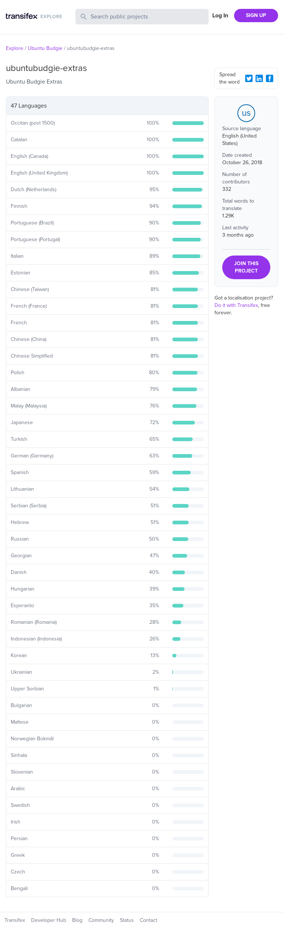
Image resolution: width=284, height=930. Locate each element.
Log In (220, 15)
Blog (77, 920)
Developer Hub (48, 920)
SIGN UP (256, 15)
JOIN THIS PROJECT (246, 267)
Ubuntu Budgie (45, 48)
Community (101, 920)
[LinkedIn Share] (259, 78)
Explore (14, 48)
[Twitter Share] (249, 78)
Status (127, 920)
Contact (148, 920)
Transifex (14, 920)
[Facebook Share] (269, 78)
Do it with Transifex (236, 305)
